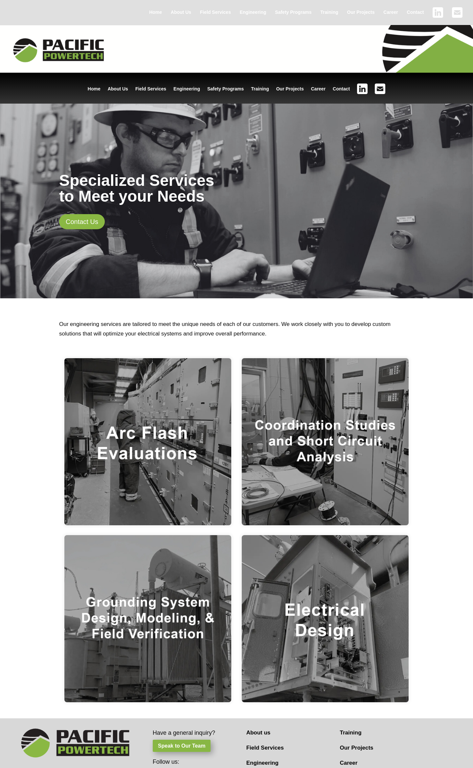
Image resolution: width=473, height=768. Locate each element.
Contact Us (82, 221)
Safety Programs (293, 12)
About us (258, 733)
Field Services (215, 12)
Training (329, 12)
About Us (181, 12)
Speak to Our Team (182, 746)
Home (155, 12)
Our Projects (361, 12)
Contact (415, 12)
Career (390, 12)
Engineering (253, 12)
